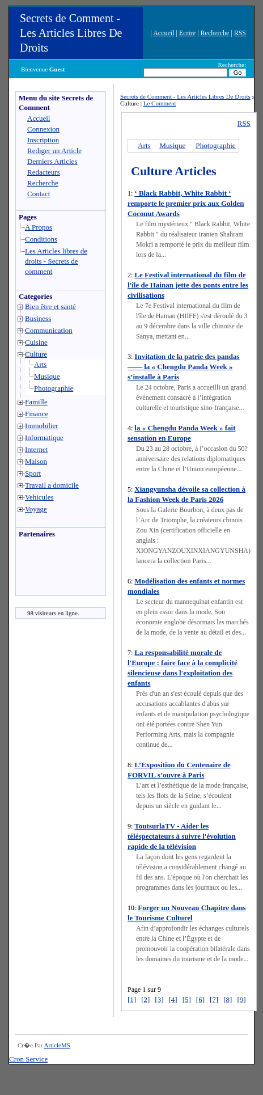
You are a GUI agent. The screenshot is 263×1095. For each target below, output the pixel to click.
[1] (132, 999)
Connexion (43, 129)
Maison (36, 461)
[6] (200, 999)
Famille (36, 402)
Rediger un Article (54, 150)
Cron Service (28, 1059)
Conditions (41, 239)
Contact (38, 193)
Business (38, 318)
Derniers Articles (52, 161)
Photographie (53, 388)
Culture (36, 354)
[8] (227, 999)
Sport (33, 473)
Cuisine (36, 342)
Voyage (36, 509)
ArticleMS (57, 1045)
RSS (240, 33)
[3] (159, 999)
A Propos (38, 227)
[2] (145, 999)
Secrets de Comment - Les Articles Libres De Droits (71, 33)
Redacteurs (43, 172)
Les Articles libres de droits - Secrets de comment (56, 261)
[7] (214, 999)
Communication (49, 330)
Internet (36, 449)
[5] (187, 999)
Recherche (215, 33)
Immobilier (41, 425)
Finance (36, 413)
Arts (40, 364)
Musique (47, 376)
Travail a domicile (52, 485)
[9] (241, 999)
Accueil (163, 33)
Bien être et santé (50, 306)
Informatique (44, 437)
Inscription (43, 140)
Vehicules (39, 497)
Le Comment (159, 103)
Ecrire (187, 33)
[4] (173, 999)
